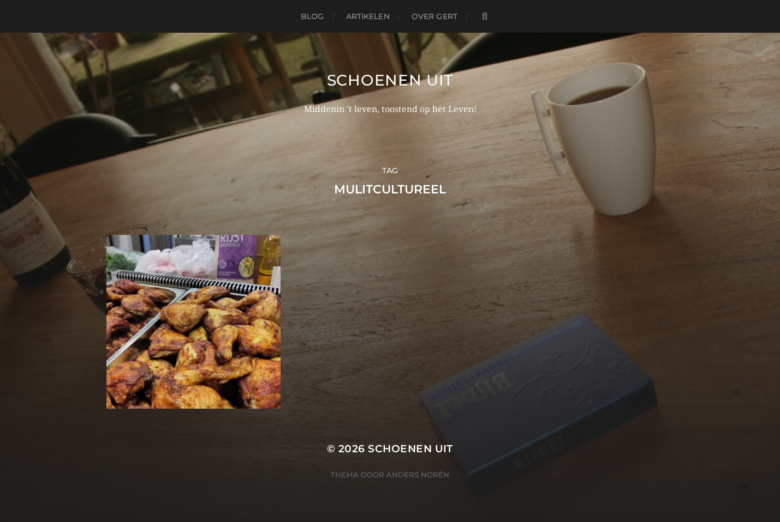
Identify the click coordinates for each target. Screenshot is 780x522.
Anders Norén (417, 474)
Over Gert (434, 16)
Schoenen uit (390, 80)
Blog (312, 16)
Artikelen (368, 16)
